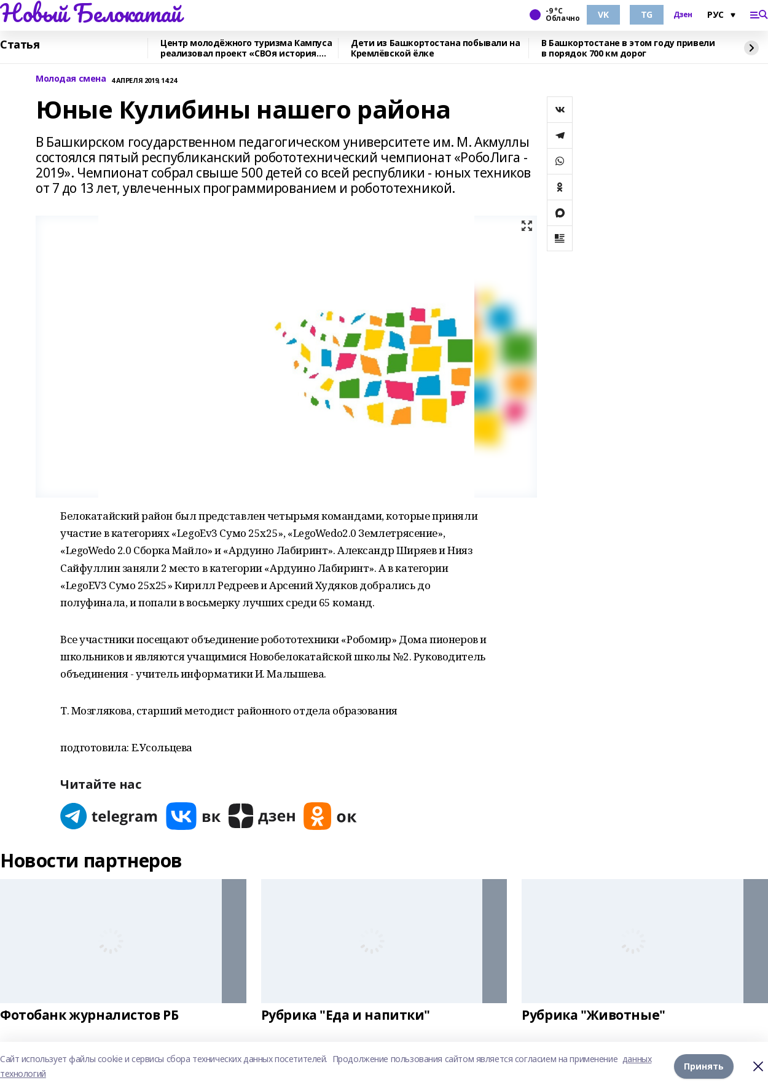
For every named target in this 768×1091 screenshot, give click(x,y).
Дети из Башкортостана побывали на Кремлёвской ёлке (435, 48)
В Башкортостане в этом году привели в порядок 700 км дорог (628, 48)
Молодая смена (71, 79)
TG (646, 14)
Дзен (682, 14)
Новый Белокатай (90, 13)
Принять (704, 1066)
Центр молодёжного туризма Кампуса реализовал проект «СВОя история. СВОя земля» (246, 48)
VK (603, 14)
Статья (19, 45)
